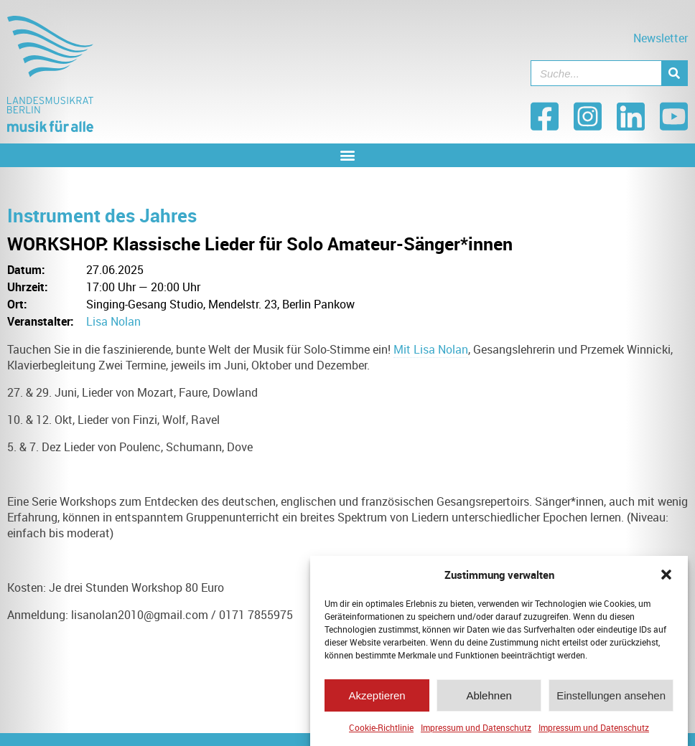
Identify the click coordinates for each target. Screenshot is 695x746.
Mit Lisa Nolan (430, 349)
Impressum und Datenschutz (476, 732)
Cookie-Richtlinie (381, 732)
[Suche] (674, 73)
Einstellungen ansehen (611, 700)
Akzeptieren (376, 700)
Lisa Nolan (113, 321)
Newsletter (660, 38)
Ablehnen (488, 700)
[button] (666, 579)
